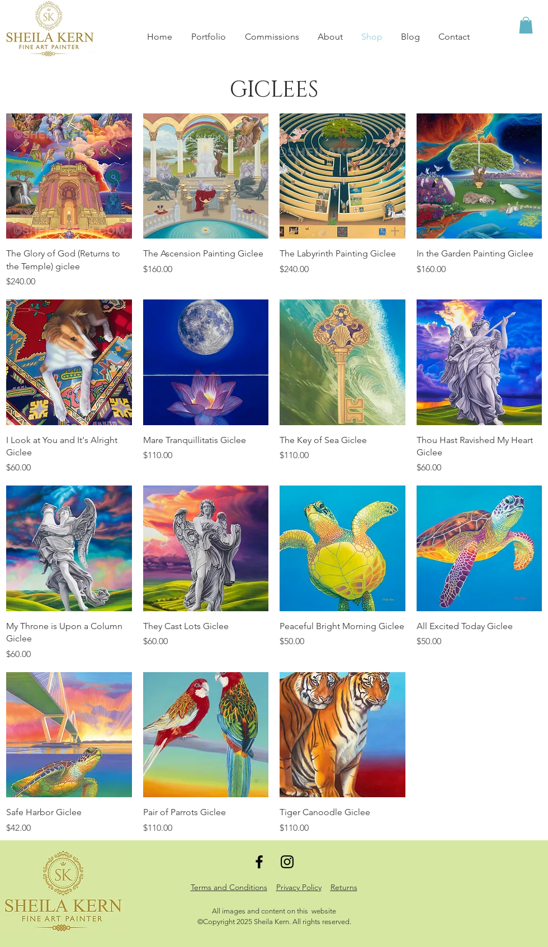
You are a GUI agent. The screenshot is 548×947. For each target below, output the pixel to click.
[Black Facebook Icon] (259, 861)
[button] (526, 25)
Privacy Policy (299, 887)
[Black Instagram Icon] (287, 861)
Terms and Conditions (229, 887)
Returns (343, 887)
